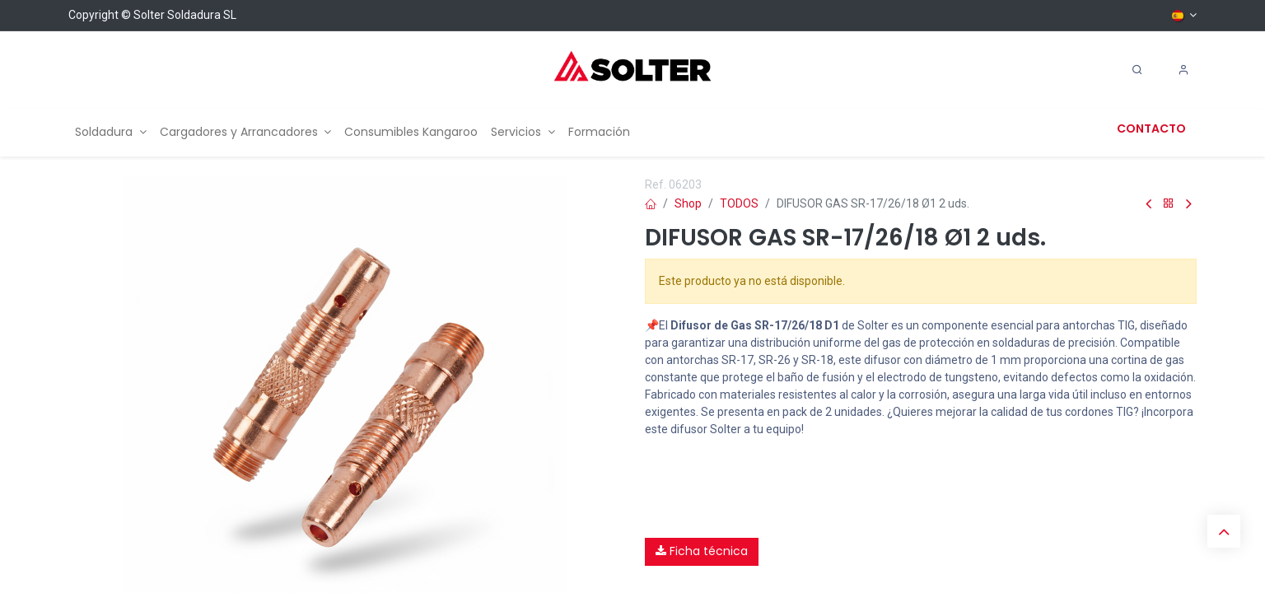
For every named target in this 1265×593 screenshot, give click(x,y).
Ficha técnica (702, 551)
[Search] (1137, 70)
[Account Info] (1183, 70)
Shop (688, 203)
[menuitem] (110, 132)
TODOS (739, 203)
